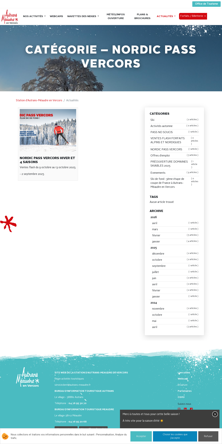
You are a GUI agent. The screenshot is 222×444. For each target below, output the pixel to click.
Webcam (183, 379)
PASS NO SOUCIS (174, 132)
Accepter (141, 436)
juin (175, 278)
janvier (175, 242)
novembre (175, 309)
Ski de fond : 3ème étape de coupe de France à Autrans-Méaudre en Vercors (174, 183)
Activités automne (174, 126)
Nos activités (33, 16)
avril (175, 223)
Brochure (182, 385)
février (175, 236)
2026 (153, 217)
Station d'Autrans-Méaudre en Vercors (39, 100)
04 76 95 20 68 (78, 422)
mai (175, 321)
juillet (175, 272)
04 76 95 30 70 (77, 403)
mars (175, 230)
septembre (175, 266)
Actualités (165, 16)
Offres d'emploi (174, 156)
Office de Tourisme (206, 4)
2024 (153, 303)
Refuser (208, 436)
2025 (153, 248)
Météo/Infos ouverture (116, 16)
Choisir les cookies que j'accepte (175, 436)
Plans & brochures (142, 16)
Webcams (56, 16)
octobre (175, 260)
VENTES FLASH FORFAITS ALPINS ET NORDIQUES (174, 141)
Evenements (174, 173)
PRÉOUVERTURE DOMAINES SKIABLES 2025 (174, 164)
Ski (174, 120)
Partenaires (185, 391)
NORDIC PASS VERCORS (174, 150)
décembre (175, 254)
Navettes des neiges (82, 16)
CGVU (181, 397)
